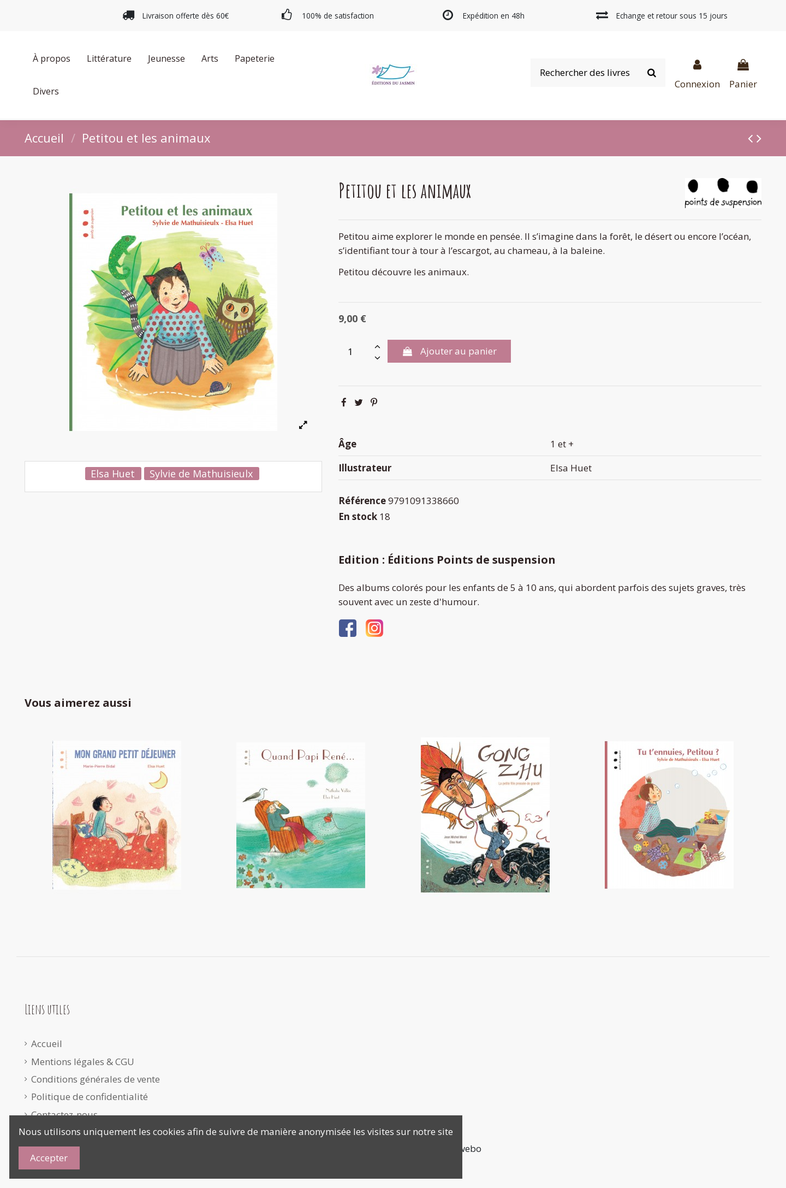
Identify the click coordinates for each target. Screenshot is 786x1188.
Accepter (49, 1157)
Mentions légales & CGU (82, 1061)
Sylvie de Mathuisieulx (201, 473)
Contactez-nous (64, 1114)
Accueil (46, 1043)
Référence (362, 500)
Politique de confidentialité (89, 1096)
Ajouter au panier (449, 351)
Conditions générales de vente (95, 1079)
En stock (357, 516)
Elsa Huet (113, 473)
